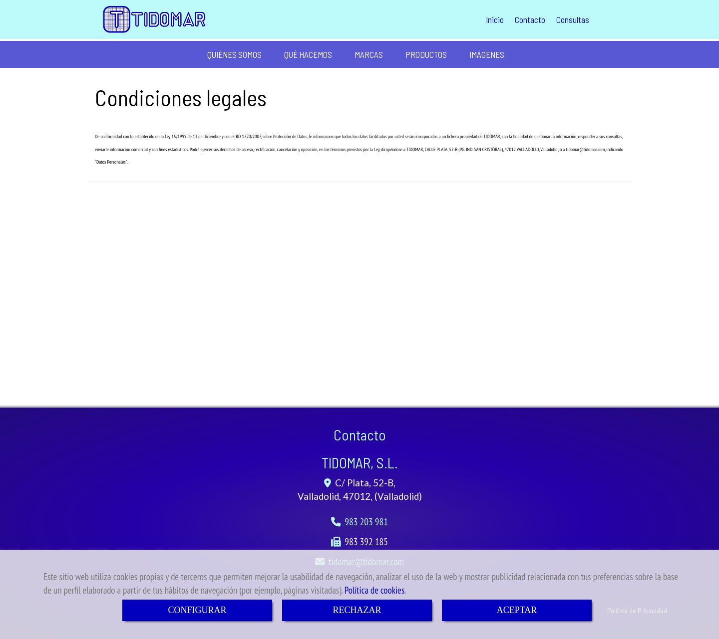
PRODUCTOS (426, 54)
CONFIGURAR (197, 610)
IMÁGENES (486, 54)
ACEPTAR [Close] (517, 610)
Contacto (530, 19)
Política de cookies (375, 590)
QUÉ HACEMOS (308, 54)
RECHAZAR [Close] (357, 610)
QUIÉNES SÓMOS (234, 54)
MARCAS (369, 54)
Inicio (495, 19)
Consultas (572, 19)
